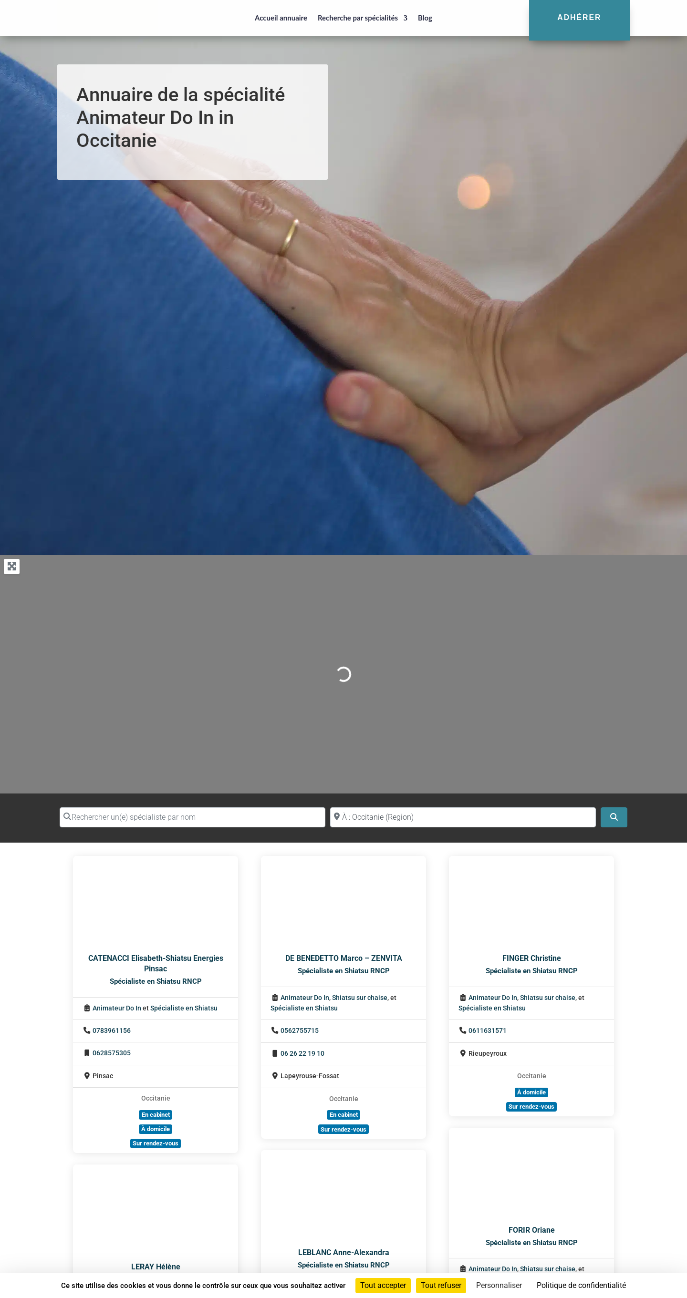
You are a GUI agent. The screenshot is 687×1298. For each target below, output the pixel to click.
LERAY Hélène (155, 1266)
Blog (425, 17)
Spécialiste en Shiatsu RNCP (156, 981)
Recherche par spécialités (358, 17)
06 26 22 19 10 (302, 1054)
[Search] (614, 817)
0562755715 (300, 1031)
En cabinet (156, 1114)
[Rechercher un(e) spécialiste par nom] (192, 817)
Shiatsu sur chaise (359, 998)
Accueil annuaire (281, 17)
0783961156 (112, 1031)
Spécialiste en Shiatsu (184, 1008)
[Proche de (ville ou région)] (463, 817)
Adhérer (579, 17)
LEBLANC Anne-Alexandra (343, 1252)
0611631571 (487, 1031)
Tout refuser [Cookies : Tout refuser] (441, 1285)
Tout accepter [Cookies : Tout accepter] (383, 1285)
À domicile (155, 1129)
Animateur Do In (117, 1008)
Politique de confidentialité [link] (581, 1285)
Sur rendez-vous (155, 1143)
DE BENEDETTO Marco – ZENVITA (343, 958)
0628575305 (112, 1053)
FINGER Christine (531, 958)
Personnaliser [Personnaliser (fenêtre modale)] (499, 1285)
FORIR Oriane (532, 1230)
